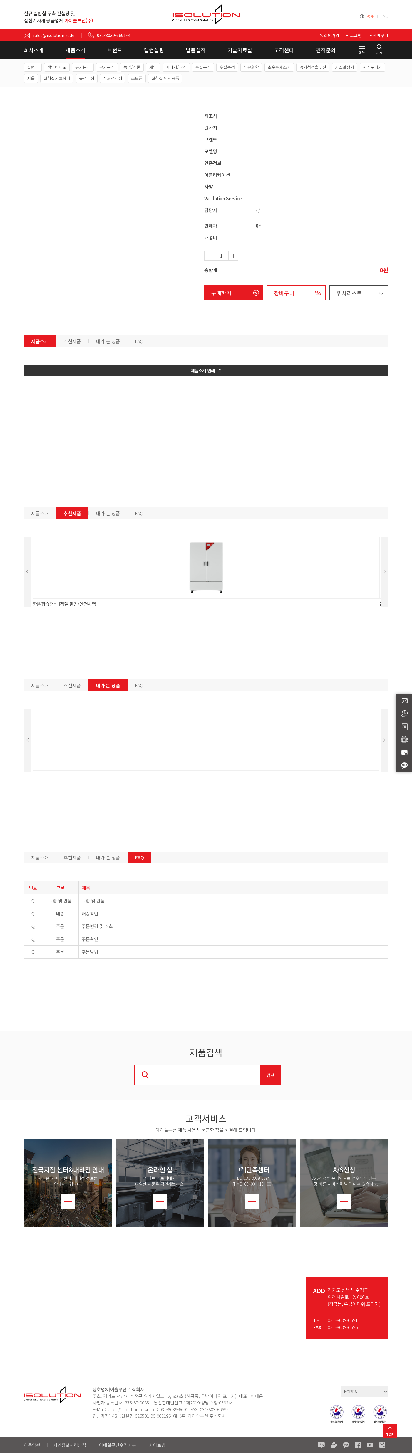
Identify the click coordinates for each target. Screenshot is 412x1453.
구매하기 (221, 292)
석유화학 (251, 67)
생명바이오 (56, 67)
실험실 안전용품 (165, 78)
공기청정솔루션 (312, 67)
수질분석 (203, 67)
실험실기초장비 (56, 78)
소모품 (137, 78)
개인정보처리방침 (69, 1445)
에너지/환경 (176, 67)
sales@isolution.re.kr (49, 35)
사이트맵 (157, 1445)
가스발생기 (344, 67)
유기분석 (83, 67)
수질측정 (227, 67)
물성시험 (86, 78)
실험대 (32, 67)
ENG (384, 16)
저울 (31, 78)
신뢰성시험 (112, 78)
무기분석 (107, 67)
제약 (153, 67)
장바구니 (284, 293)
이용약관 (32, 1445)
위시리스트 (349, 293)
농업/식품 (131, 67)
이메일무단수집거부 (117, 1445)
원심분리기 (372, 67)
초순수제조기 (279, 67)
